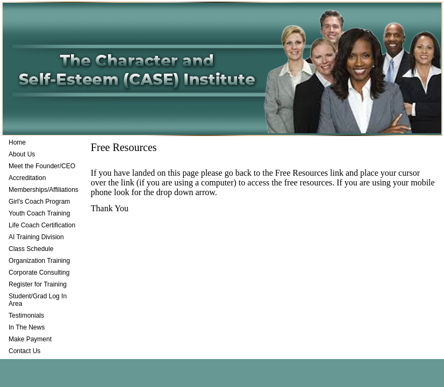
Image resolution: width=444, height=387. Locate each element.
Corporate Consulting (39, 272)
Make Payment (30, 339)
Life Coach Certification (42, 225)
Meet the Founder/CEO (42, 166)
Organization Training (39, 260)
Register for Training (38, 284)
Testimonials (26, 315)
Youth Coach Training (39, 213)
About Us (22, 154)
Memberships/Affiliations (43, 190)
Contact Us (24, 351)
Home (17, 142)
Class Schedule (31, 249)
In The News (27, 327)
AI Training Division (36, 237)
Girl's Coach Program (39, 201)
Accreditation (27, 178)
